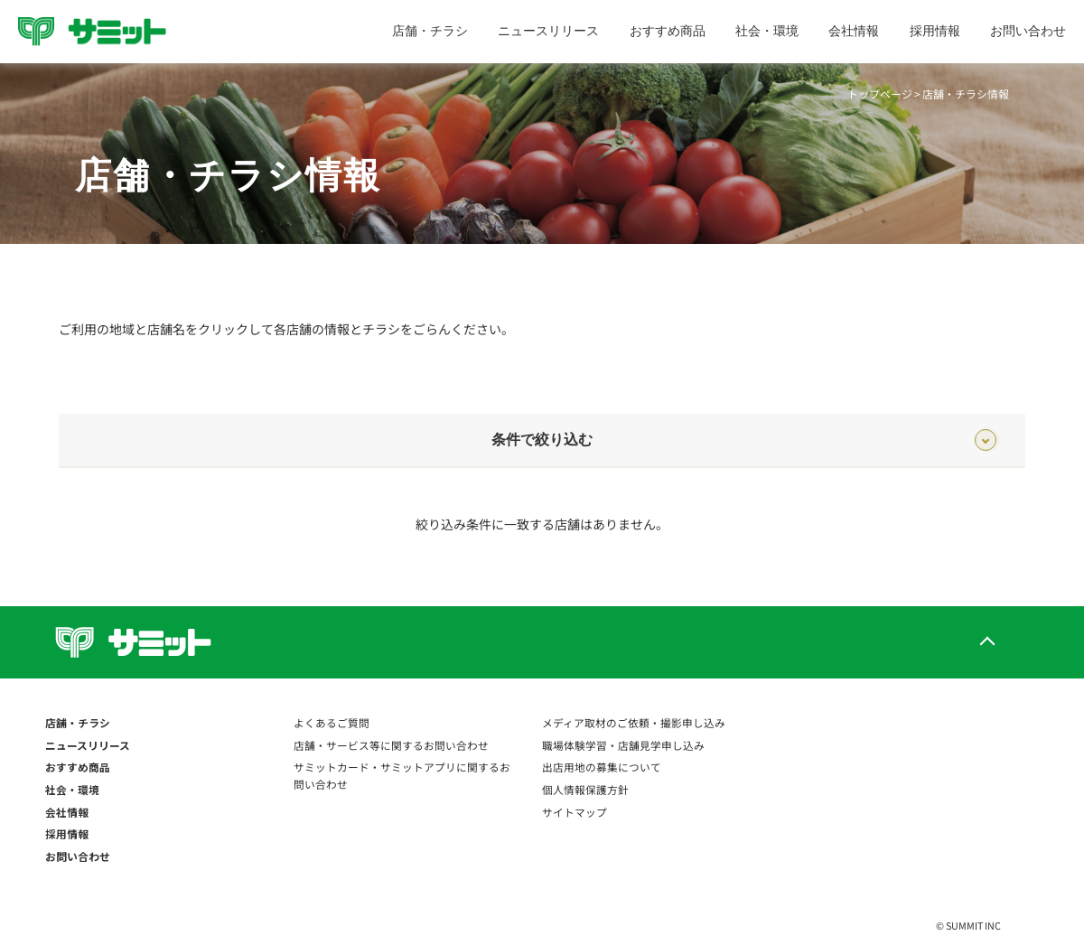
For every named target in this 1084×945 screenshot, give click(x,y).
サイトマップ (574, 811)
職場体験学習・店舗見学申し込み (623, 745)
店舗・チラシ (430, 31)
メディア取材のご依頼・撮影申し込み (633, 722)
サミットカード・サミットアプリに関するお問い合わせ (402, 775)
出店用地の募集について (601, 766)
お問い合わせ (1028, 31)
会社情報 (853, 31)
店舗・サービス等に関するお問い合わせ (391, 745)
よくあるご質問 (331, 722)
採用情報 (935, 31)
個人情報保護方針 (585, 789)
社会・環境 (767, 31)
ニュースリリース (548, 31)
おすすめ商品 (668, 31)
